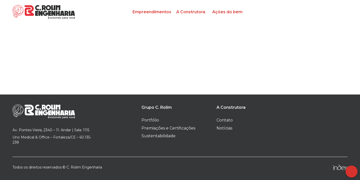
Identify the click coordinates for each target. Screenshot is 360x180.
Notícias (224, 128)
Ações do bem (227, 12)
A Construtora (190, 12)
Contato (224, 120)
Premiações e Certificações (168, 128)
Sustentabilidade (159, 136)
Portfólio (150, 120)
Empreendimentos (151, 12)
